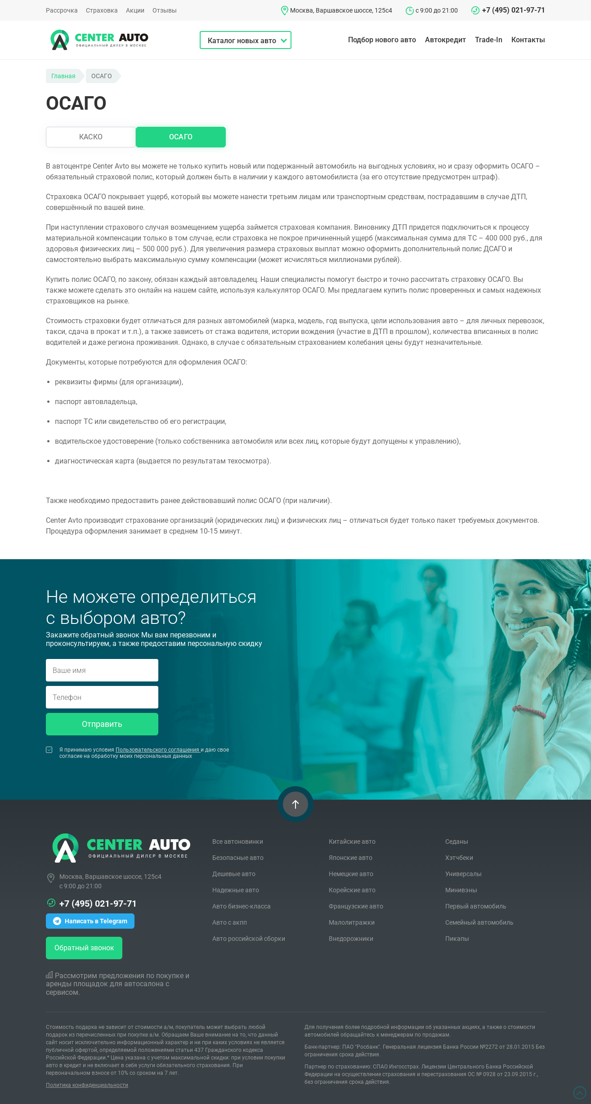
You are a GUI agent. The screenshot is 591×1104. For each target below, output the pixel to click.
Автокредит (445, 40)
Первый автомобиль (475, 906)
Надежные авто (235, 890)
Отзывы (164, 10)
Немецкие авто (351, 873)
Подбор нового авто (382, 40)
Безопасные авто (238, 857)
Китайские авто (352, 841)
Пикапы (457, 938)
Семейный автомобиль (479, 922)
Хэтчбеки (459, 857)
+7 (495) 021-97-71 (513, 10)
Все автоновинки (237, 841)
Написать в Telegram (90, 921)
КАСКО (90, 137)
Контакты (528, 40)
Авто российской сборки (248, 938)
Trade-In (488, 40)
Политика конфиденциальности (87, 1085)
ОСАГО (180, 137)
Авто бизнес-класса (241, 906)
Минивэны (461, 890)
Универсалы (463, 873)
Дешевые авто (233, 873)
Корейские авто (352, 890)
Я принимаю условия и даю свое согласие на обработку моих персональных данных (137, 753)
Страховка (102, 10)
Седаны (456, 841)
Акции (135, 10)
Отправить (102, 724)
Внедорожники (351, 938)
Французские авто (356, 906)
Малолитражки (352, 922)
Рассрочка (62, 10)
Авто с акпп (229, 922)
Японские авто (350, 857)
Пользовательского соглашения (158, 750)
